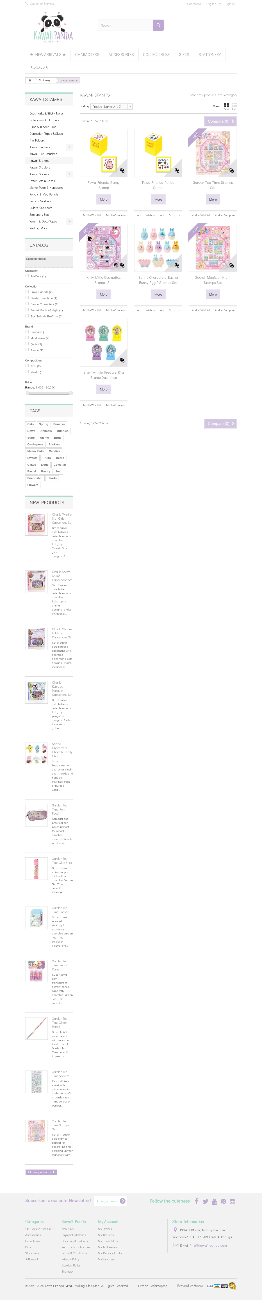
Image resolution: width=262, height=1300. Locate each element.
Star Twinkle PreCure (46, 316)
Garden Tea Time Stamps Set (60, 1125)
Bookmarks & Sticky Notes (47, 113)
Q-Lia (36, 344)
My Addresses (107, 1247)
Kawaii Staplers (40, 167)
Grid (226, 107)
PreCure (38, 276)
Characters (87, 54)
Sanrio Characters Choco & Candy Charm (62, 750)
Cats (30, 424)
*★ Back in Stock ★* (38, 1229)
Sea (58, 471)
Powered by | (191, 1285)
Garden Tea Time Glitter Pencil (60, 1022)
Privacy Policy (70, 1259)
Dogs (45, 464)
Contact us (194, 4)
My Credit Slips (108, 1241)
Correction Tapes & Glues (46, 133)
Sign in (230, 4)
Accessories (121, 54)
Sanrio (36, 350)
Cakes (31, 464)
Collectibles (156, 54)
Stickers (54, 444)
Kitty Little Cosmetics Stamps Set (104, 280)
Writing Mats (38, 228)
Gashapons (35, 444)
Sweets (32, 458)
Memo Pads (35, 451)
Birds (58, 437)
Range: (30, 387)
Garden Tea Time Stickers (60, 1074)
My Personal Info (110, 1253)
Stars (31, 437)
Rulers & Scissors (41, 208)
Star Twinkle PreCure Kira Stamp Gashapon (104, 375)
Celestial (60, 464)
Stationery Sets (40, 214)
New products (47, 502)
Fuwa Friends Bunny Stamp (103, 185)
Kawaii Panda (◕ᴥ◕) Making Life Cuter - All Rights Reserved (86, 1286)
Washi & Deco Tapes (43, 221)
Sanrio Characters (44, 304)
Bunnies (62, 431)
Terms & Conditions (74, 1253)
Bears (60, 458)
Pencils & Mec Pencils (44, 194)
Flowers (33, 485)
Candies (54, 451)
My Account (108, 1221)
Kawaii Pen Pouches (43, 154)
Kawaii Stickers (39, 174)
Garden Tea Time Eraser (60, 910)
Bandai (37, 332)
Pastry (45, 471)
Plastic (36, 372)
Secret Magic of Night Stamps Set (213, 280)
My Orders (105, 1229)
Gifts (184, 54)
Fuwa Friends (41, 292)
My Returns (106, 1235)
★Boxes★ (39, 67)
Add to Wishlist (92, 215)
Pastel (31, 471)
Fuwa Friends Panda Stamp (158, 185)
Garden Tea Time (43, 298)
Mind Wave (39, 338)
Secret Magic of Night (46, 310)
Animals (46, 431)
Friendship (34, 478)
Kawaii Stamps (39, 160)
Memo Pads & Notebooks (47, 187)
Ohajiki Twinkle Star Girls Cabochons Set (62, 518)
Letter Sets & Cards (42, 181)
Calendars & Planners (44, 120)
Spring (43, 424)
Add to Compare (116, 215)
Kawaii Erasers (40, 147)
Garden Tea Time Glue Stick (62, 860)
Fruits (47, 458)
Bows (31, 431)
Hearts (52, 478)
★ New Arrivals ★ (48, 54)
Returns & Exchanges (76, 1247)
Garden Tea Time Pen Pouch (60, 809)
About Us (68, 1229)
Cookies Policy (71, 1265)
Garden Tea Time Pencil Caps (60, 965)
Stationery (209, 54)
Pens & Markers (40, 201)
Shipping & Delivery (75, 1241)
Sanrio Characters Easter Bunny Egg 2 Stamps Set (158, 280)
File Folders (37, 140)
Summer (59, 424)
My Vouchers (106, 1259)
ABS (35, 366)
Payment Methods (74, 1235)
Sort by (84, 106)
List (234, 107)
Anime (44, 437)
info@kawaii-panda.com (208, 1245)
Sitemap (67, 1271)
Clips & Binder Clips (43, 127)
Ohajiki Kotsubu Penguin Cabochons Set (62, 688)
